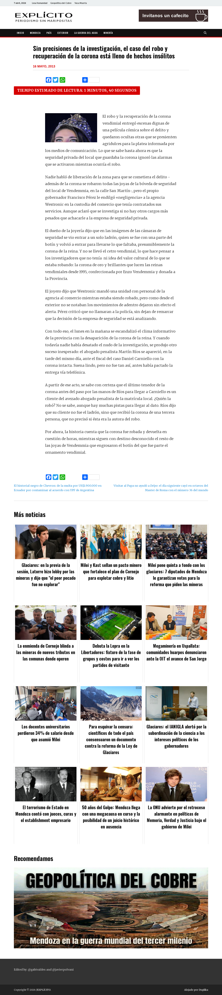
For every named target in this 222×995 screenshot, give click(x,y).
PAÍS (49, 32)
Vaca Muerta (81, 3)
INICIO (20, 32)
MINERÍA (108, 32)
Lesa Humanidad (39, 3)
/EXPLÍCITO (43, 989)
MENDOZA (35, 32)
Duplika (203, 989)
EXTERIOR (62, 32)
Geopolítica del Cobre (60, 3)
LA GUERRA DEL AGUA (86, 32)
